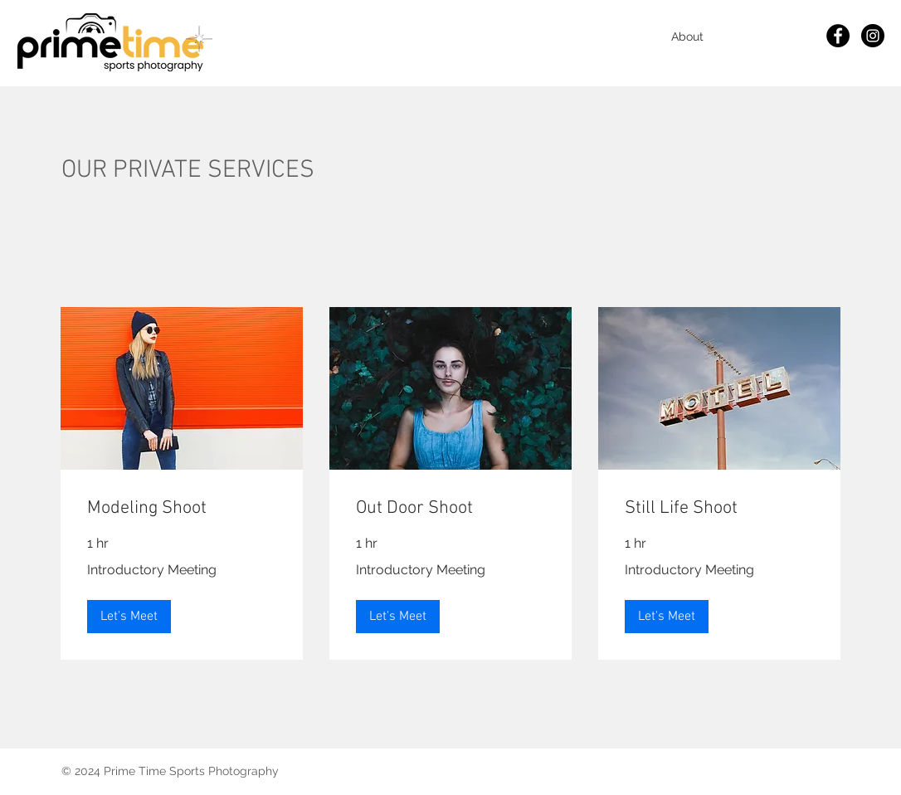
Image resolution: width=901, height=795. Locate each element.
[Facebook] (838, 35)
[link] (181, 508)
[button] (129, 616)
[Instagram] (872, 35)
